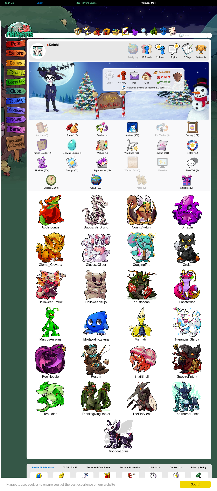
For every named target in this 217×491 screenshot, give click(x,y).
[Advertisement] (104, 15)
